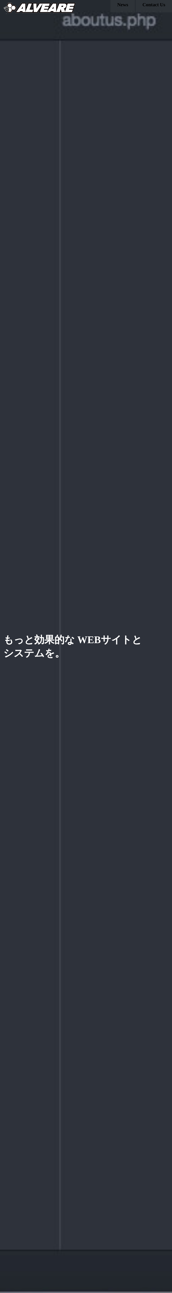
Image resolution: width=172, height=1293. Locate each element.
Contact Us (153, 6)
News (122, 6)
